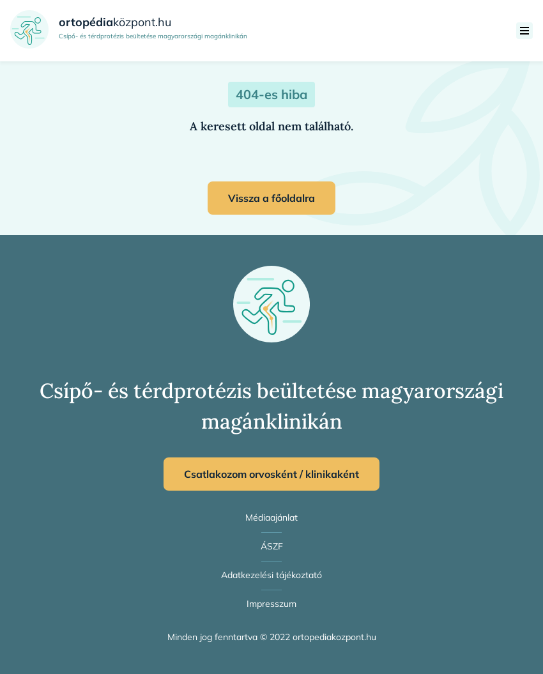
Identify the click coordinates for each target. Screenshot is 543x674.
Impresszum (271, 603)
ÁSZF (272, 546)
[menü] (524, 30)
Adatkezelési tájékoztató (271, 575)
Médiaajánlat (271, 517)
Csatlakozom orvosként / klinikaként (271, 474)
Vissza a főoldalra (271, 198)
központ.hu (115, 22)
